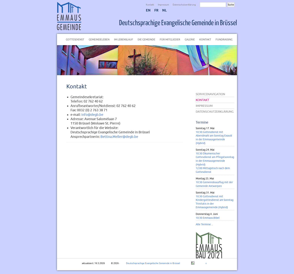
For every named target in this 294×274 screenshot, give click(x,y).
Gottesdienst (75, 39)
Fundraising (224, 39)
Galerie (190, 39)
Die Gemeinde (146, 39)
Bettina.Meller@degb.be (119, 137)
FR (156, 10)
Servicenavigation (210, 94)
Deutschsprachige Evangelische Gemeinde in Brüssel (178, 23)
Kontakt (150, 4)
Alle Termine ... (204, 224)
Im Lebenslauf (123, 39)
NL (164, 10)
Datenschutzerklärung (184, 4)
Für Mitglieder (170, 39)
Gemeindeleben (99, 39)
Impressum (163, 4)
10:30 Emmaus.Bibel (208, 217)
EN (148, 10)
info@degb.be (92, 115)
